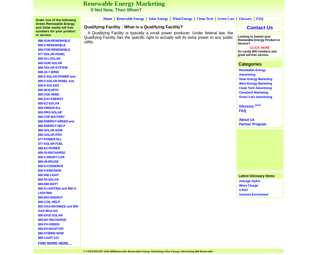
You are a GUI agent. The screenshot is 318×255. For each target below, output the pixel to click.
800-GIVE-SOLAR (50, 215)
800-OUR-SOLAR (50, 63)
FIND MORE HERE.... (55, 243)
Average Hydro (249, 181)
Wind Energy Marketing (255, 83)
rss (258, 104)
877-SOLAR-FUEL (50, 144)
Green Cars (226, 19)
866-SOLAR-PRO (50, 135)
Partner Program (252, 124)
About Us (246, 120)
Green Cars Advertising (255, 97)
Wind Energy (182, 19)
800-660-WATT (48, 184)
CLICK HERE (260, 48)
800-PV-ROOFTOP (50, 229)
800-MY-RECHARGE (52, 220)
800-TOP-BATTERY (51, 117)
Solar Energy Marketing (255, 79)
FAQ (259, 19)
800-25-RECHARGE (51, 152)
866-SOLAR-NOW (50, 130)
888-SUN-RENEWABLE (54, 41)
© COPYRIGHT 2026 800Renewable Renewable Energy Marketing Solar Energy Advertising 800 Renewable (148, 251)
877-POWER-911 (49, 139)
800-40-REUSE (48, 161)
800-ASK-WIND (48, 94)
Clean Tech (205, 19)
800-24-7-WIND (48, 72)
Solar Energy (158, 19)
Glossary (245, 19)
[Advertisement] (260, 149)
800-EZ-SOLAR (48, 103)
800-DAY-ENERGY (50, 99)
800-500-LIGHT (48, 175)
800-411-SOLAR (49, 58)
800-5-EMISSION (49, 170)
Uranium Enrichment (253, 194)
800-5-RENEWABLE (52, 45)
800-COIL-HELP (49, 202)
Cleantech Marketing (253, 92)
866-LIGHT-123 (48, 238)
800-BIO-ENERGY (50, 197)
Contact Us (260, 27)
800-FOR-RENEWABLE (54, 49)
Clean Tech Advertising (255, 88)
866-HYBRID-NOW (51, 233)
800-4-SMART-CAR (51, 157)
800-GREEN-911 (49, 108)
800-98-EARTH (48, 90)
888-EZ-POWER (49, 148)
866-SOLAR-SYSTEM (53, 67)
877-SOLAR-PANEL (51, 54)
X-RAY (243, 190)
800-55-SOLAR (48, 179)
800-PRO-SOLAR (50, 112)
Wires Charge (248, 185)
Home (107, 19)
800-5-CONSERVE (50, 166)
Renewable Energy (130, 19)
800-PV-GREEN (48, 224)
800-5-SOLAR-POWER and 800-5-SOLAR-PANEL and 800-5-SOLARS (57, 81)
